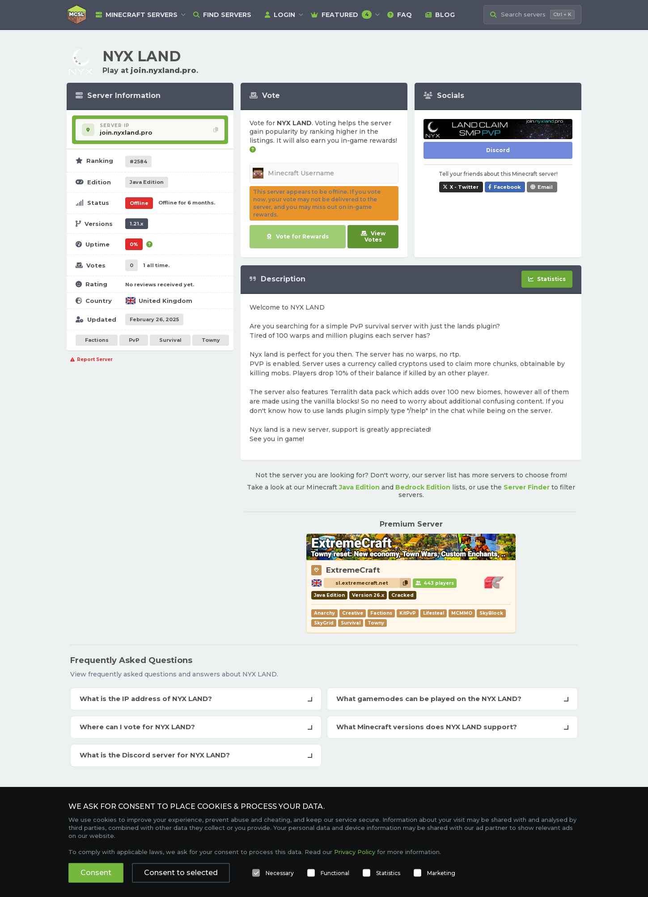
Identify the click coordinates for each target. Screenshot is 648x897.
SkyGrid (324, 623)
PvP (134, 340)
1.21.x (137, 224)
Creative (352, 613)
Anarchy (324, 613)
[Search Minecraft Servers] (532, 14)
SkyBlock (491, 613)
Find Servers (222, 15)
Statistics (388, 873)
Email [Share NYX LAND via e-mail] (545, 187)
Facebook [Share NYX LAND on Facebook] (507, 187)
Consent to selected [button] (181, 872)
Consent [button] (95, 872)
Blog (440, 15)
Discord (498, 150)
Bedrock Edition (422, 487)
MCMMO (461, 613)
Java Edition (359, 487)
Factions (97, 340)
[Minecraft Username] (324, 173)
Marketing (441, 873)
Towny (211, 340)
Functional (335, 873)
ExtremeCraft (353, 569)
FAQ (399, 15)
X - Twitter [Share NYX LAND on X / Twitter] (464, 187)
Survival (170, 340)
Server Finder (527, 487)
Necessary (280, 873)
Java (147, 182)
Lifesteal (433, 613)
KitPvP (407, 613)
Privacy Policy (354, 851)
